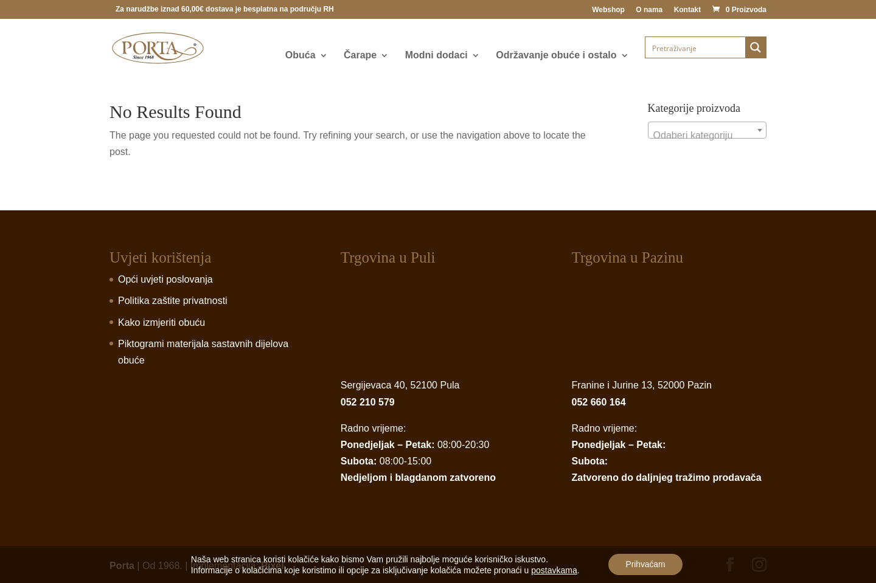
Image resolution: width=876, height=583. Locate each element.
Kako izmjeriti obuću (161, 322)
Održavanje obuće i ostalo (556, 55)
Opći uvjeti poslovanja (165, 279)
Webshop (608, 10)
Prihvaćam (645, 564)
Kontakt (687, 10)
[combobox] (707, 130)
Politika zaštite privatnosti (173, 300)
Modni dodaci (436, 55)
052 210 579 (368, 402)
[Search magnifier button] (755, 47)
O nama (649, 10)
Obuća (300, 55)
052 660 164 (599, 402)
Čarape (360, 55)
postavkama (552, 569)
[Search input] (696, 47)
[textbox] (707, 135)
